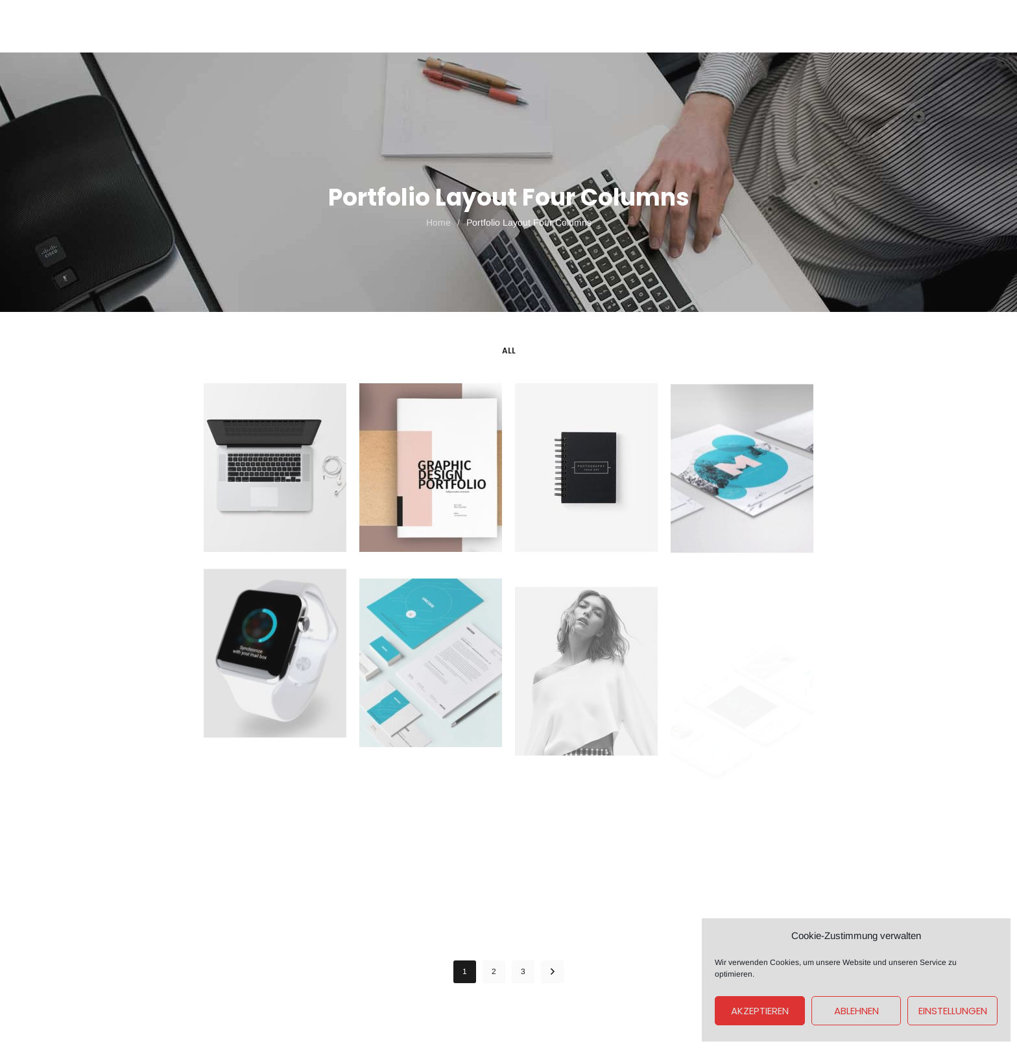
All (509, 350)
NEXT (552, 971)
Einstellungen (952, 1011)
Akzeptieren (760, 1011)
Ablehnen (856, 1011)
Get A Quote (774, 26)
